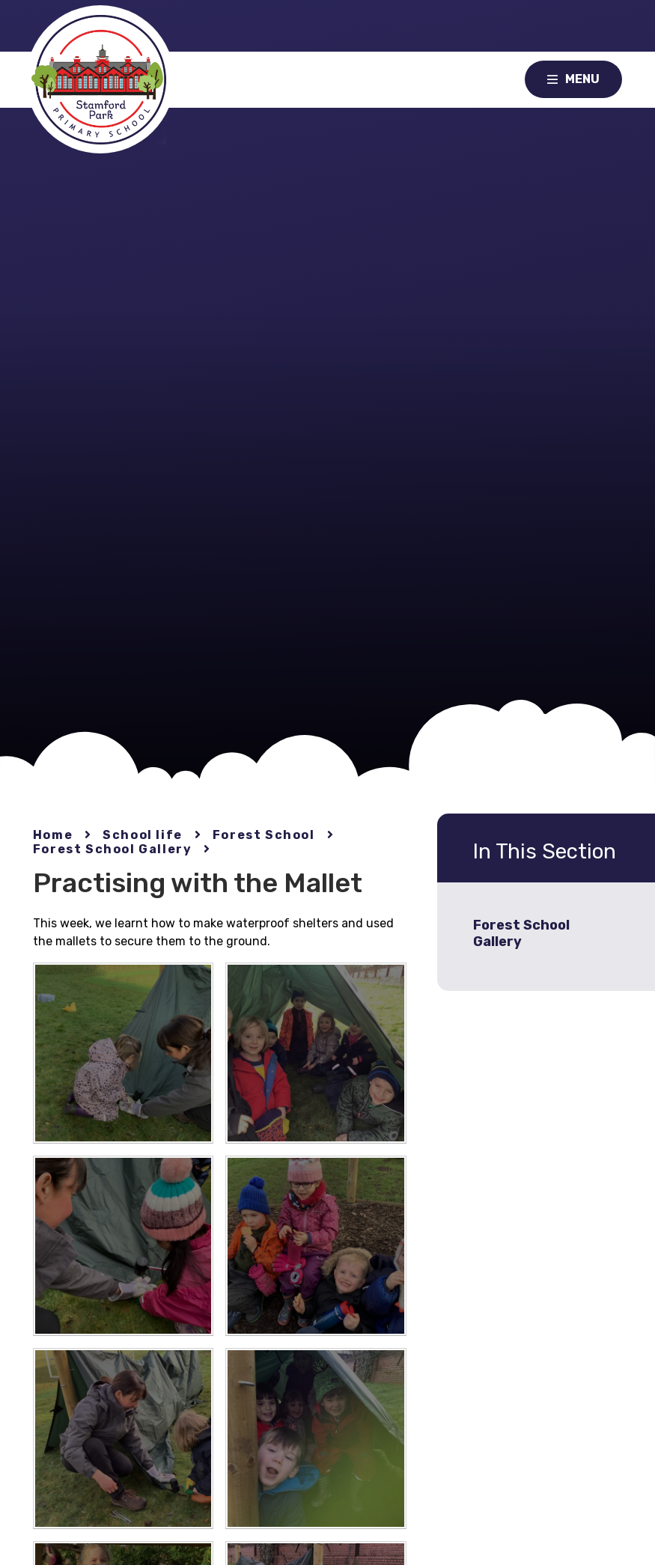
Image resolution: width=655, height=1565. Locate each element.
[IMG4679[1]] (123, 1246)
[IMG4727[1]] (315, 1053)
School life (143, 835)
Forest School (264, 835)
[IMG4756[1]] (123, 1053)
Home (53, 835)
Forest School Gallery (112, 849)
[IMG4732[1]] (315, 1246)
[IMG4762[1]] (315, 1438)
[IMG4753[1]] (123, 1438)
